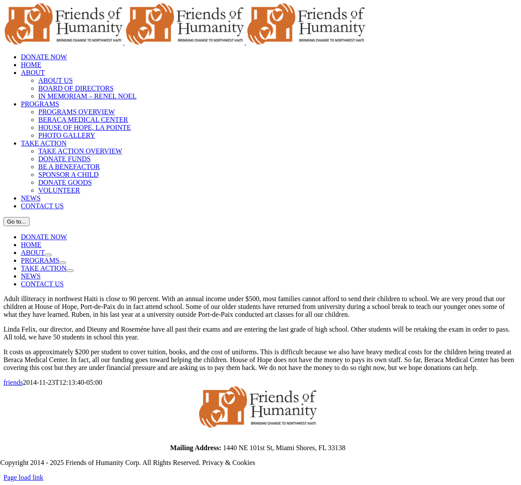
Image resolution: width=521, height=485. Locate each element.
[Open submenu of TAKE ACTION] (70, 270)
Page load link (23, 477)
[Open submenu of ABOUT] (48, 255)
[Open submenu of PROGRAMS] (62, 262)
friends (13, 382)
